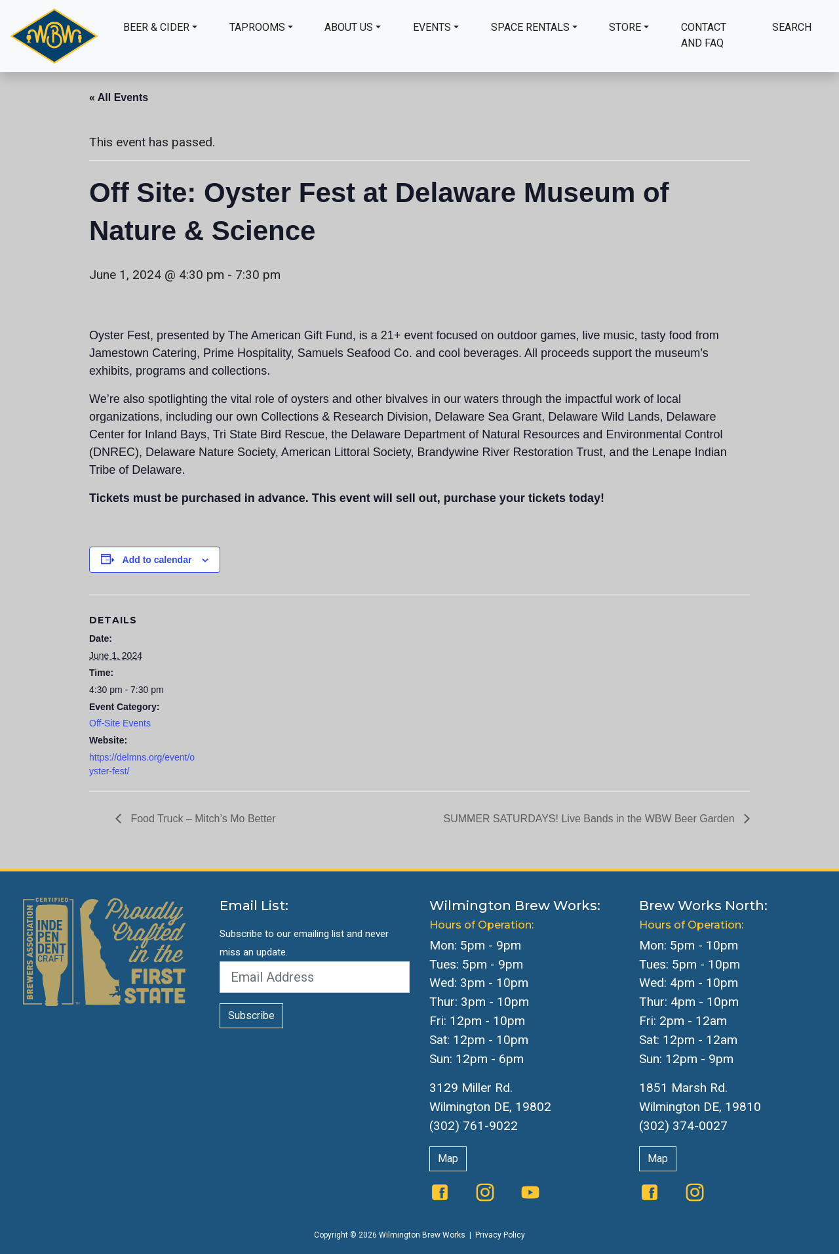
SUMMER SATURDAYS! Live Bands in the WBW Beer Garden (590, 818)
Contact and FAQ (703, 35)
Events (432, 27)
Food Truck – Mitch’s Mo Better (202, 818)
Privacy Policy (500, 1235)
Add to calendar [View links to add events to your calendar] (157, 559)
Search (791, 27)
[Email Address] (315, 977)
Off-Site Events (120, 723)
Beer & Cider (156, 27)
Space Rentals (530, 27)
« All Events (118, 97)
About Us (348, 27)
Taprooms (257, 27)
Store (625, 27)
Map (448, 1158)
